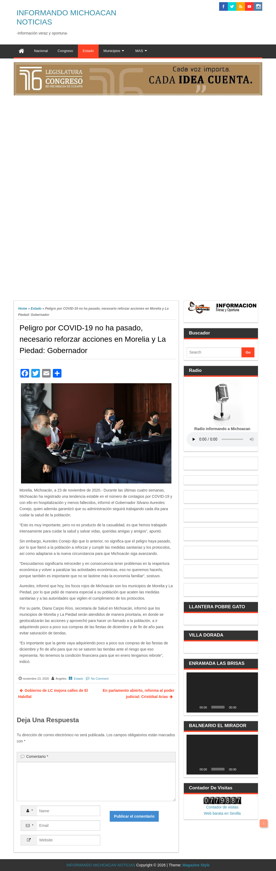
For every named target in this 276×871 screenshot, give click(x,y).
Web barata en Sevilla (222, 813)
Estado (36, 308)
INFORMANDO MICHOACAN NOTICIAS (100, 865)
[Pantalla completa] (251, 707)
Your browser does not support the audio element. (227, 439)
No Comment (100, 678)
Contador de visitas (222, 807)
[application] (222, 692)
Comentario (37, 756)
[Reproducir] (193, 707)
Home (22, 308)
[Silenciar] (242, 707)
